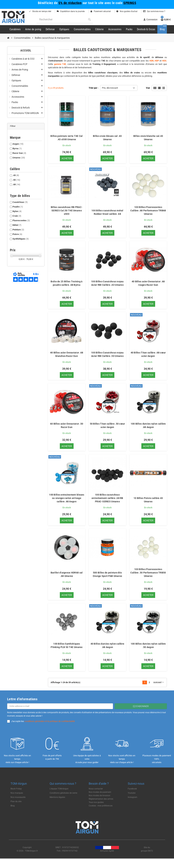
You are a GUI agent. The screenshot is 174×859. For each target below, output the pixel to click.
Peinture (18, 229)
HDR (151, 60)
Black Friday (16, 789)
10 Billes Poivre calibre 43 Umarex (148, 500)
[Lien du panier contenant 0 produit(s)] (165, 19)
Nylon (17, 211)
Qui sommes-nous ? (154, 11)
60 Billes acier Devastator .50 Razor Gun (66, 426)
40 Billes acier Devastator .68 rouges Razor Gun (148, 283)
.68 (16, 184)
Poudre (18, 206)
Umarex (19, 157)
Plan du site (16, 802)
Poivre (17, 234)
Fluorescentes (21, 220)
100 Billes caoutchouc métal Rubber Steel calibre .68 (107, 212)
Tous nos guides (96, 802)
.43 (16, 175)
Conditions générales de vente (63, 793)
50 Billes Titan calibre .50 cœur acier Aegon (107, 426)
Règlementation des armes (101, 799)
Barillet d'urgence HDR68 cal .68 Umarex (67, 575)
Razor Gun (19, 153)
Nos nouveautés (18, 797)
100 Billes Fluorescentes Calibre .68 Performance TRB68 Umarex (148, 210)
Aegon (18, 144)
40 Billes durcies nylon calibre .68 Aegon (107, 646)
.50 (16, 180)
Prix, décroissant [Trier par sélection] (110, 88)
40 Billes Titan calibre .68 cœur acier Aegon (148, 354)
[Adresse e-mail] (60, 706)
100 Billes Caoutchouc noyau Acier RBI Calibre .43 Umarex (107, 283)
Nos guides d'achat (126, 11)
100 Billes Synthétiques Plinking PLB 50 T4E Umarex (66, 646)
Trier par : (93, 88)
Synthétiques (21, 238)
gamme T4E (60, 64)
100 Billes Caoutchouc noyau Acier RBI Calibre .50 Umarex (107, 354)
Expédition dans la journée (71, 11)
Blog (13, 806)
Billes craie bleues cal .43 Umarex (107, 138)
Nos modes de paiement (100, 792)
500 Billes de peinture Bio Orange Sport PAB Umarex (107, 575)
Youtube (131, 793)
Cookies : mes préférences (100, 806)
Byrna (17, 148)
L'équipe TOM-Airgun (59, 789)
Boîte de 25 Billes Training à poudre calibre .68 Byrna (66, 283)
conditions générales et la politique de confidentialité (49, 721)
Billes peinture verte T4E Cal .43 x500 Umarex (66, 138)
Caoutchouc (20, 202)
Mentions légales (57, 797)
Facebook (132, 789)
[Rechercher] (65, 19)
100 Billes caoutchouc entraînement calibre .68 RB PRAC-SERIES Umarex (107, 498)
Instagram (132, 797)
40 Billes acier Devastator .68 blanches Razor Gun (66, 354)
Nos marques (17, 793)
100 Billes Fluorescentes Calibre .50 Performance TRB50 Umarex (148, 573)
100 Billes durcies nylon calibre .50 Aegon (148, 646)
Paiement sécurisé (100, 11)
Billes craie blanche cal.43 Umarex (148, 138)
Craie (17, 216)
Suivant (158, 683)
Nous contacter (96, 789)
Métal (17, 225)
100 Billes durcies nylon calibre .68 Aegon (148, 426)
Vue (148, 88)
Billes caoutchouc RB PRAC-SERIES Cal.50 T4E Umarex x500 (66, 210)
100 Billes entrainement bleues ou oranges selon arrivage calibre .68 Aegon (66, 498)
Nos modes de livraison (99, 796)
